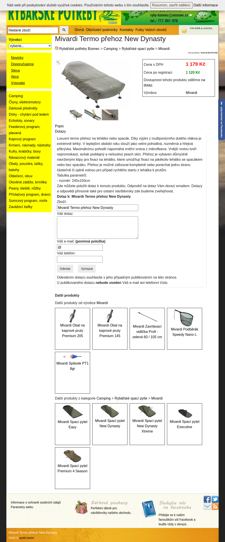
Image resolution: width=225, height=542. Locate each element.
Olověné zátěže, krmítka (28, 182)
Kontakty (126, 30)
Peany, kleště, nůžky (25, 188)
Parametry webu (22, 507)
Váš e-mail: (81, 241)
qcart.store (26, 538)
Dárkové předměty (23, 108)
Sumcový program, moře (28, 201)
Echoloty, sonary (21, 120)
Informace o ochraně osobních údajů (36, 502)
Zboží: (62, 202)
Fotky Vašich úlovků (151, 30)
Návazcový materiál (24, 157)
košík (197, 28)
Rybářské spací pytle (138, 49)
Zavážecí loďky (21, 207)
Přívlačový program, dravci (29, 194)
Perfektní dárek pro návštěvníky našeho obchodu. (111, 508)
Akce (15, 76)
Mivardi (164, 49)
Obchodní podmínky (102, 30)
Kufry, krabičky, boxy (25, 151)
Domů (79, 30)
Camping (16, 96)
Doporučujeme (22, 64)
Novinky (17, 58)
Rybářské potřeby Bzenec (79, 49)
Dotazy (60, 131)
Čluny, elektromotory (25, 102)
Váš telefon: (66, 253)
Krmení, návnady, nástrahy (30, 145)
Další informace (206, 5)
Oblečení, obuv (21, 176)
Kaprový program (22, 139)
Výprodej (18, 83)
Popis (59, 126)
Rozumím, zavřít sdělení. (171, 5)
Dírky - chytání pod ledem (29, 114)
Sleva (15, 70)
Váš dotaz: (65, 213)
